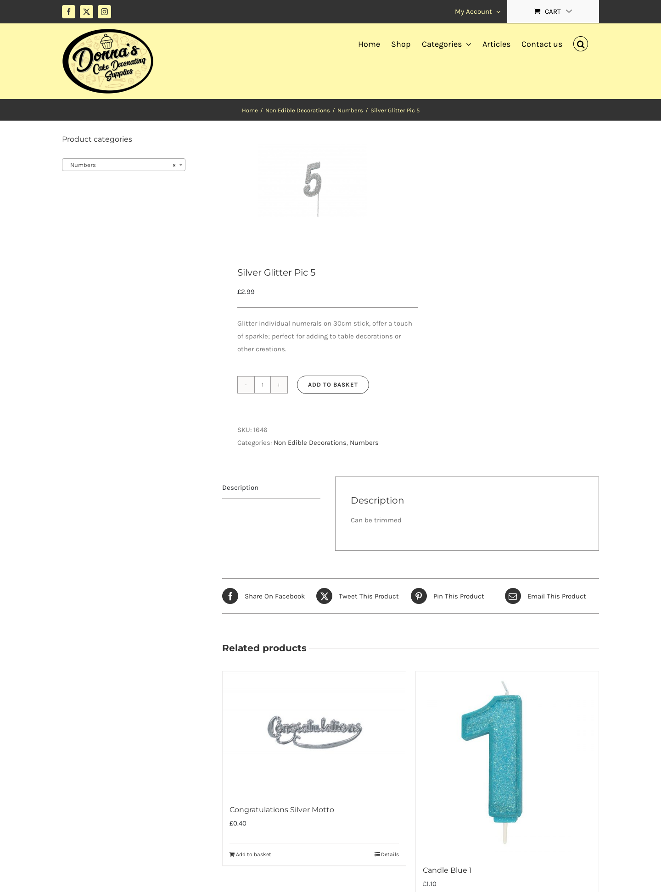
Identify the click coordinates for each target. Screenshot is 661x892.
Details (390, 854)
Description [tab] (240, 487)
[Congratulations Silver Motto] (314, 732)
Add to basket (333, 384)
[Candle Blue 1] (507, 762)
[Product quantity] (262, 385)
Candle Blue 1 (447, 870)
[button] (580, 42)
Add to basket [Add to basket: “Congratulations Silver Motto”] (253, 854)
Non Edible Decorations (310, 442)
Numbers (364, 442)
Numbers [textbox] (121, 165)
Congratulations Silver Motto (282, 809)
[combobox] (123, 164)
